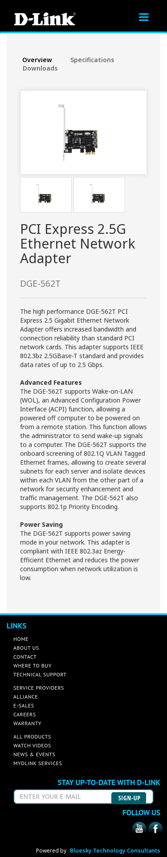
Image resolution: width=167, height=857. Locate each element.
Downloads (40, 68)
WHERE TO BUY (32, 665)
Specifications (92, 59)
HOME (21, 639)
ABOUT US (26, 647)
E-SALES (23, 705)
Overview (37, 59)
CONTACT (25, 656)
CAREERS (24, 714)
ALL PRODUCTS (32, 736)
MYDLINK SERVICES (37, 763)
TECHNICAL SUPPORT (39, 674)
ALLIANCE (25, 696)
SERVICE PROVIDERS (38, 687)
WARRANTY (27, 723)
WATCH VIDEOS (32, 745)
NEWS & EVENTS (34, 754)
